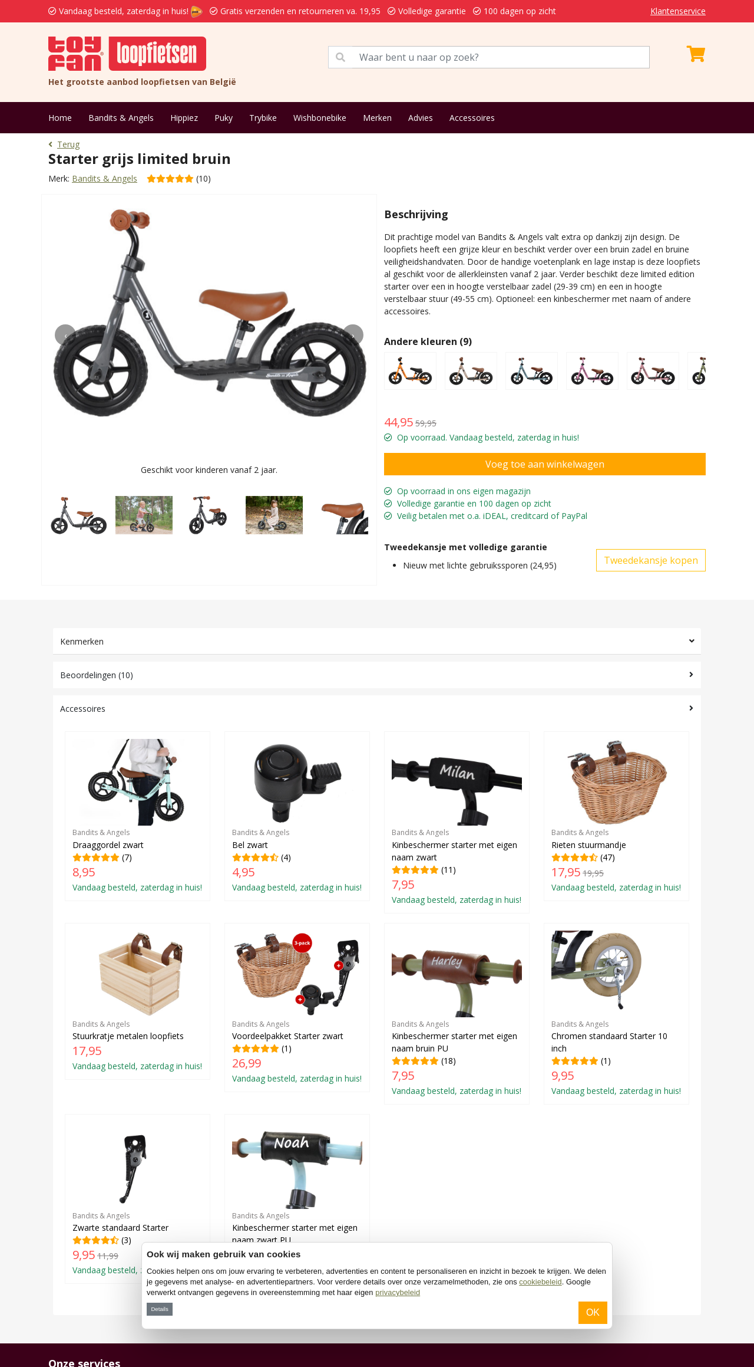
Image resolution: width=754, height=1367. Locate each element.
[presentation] (65, 335)
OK (593, 1312)
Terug (64, 144)
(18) (457, 1014)
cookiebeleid (540, 1281)
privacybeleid (397, 1292)
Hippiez (184, 117)
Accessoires (472, 117)
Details (159, 1309)
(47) (616, 816)
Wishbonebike (319, 117)
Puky (223, 117)
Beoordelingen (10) (96, 675)
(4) (297, 816)
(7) (137, 816)
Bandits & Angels (121, 117)
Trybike (263, 117)
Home (60, 117)
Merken (377, 117)
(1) (297, 1008)
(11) (457, 822)
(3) (137, 1199)
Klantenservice (678, 11)
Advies (420, 117)
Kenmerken (82, 641)
